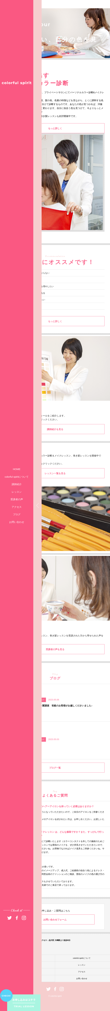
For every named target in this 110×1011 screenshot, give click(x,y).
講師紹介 (17, 484)
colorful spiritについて (17, 476)
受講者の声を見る (55, 657)
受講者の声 (16, 499)
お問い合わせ (16, 522)
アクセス (17, 507)
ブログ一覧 (55, 776)
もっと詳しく (55, 129)
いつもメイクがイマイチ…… (24, 288)
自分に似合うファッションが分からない (29, 281)
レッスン (17, 491)
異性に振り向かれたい (21, 314)
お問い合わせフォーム (55, 919)
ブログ (16, 514)
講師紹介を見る (55, 437)
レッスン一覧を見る (55, 481)
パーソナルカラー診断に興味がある (27, 301)
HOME (16, 469)
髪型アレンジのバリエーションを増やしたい (32, 294)
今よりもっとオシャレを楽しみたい (27, 308)
